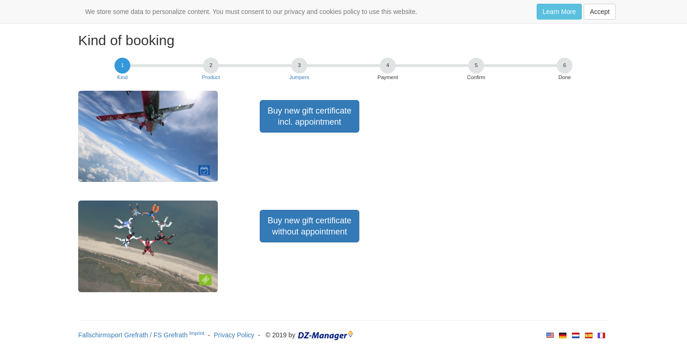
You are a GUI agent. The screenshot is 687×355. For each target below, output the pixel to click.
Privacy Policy (234, 335)
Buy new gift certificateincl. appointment (309, 116)
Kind (122, 77)
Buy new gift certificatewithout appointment (309, 226)
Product (211, 77)
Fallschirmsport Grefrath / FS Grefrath (141, 335)
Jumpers (300, 77)
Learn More (559, 11)
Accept (600, 11)
